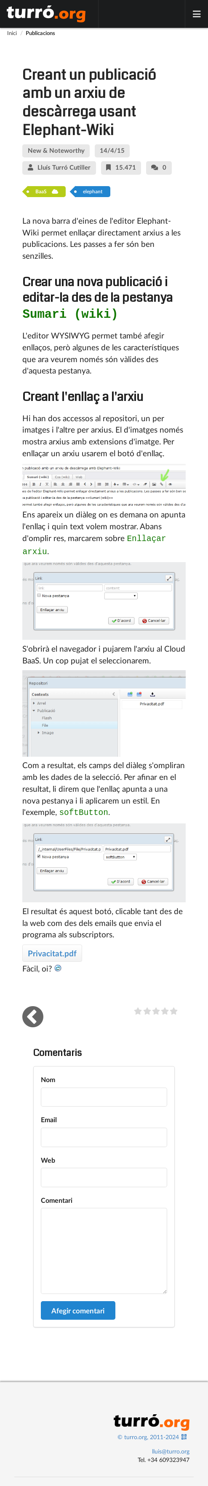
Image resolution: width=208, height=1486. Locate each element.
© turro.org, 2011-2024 (148, 1432)
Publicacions (40, 33)
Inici (12, 33)
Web (48, 1156)
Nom (48, 1075)
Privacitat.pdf (52, 949)
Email (49, 1115)
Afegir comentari (77, 1306)
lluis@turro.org (170, 1447)
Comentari (56, 1196)
